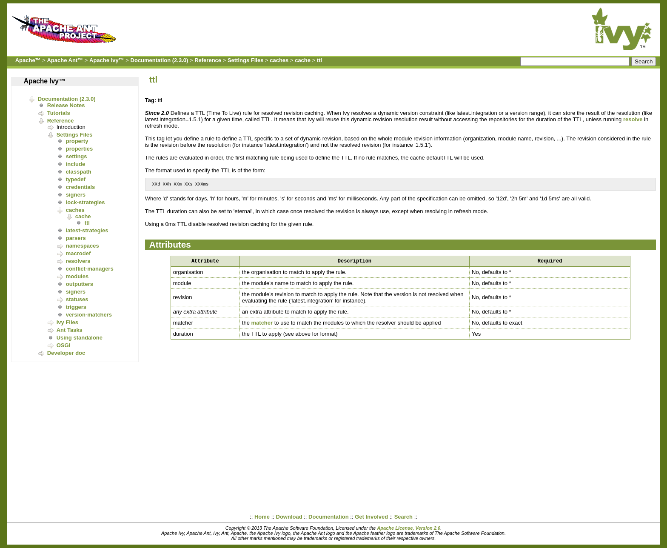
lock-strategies (85, 202)
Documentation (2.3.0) (159, 60)
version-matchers (89, 314)
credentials (80, 187)
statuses (77, 299)
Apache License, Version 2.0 (408, 528)
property (77, 141)
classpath (78, 171)
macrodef (78, 253)
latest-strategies (87, 230)
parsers (76, 238)
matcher (262, 325)
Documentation (328, 517)
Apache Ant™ (65, 60)
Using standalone (80, 337)
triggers (76, 307)
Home (262, 517)
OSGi (64, 345)
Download (289, 517)
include (76, 164)
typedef (76, 179)
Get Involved (371, 517)
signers (76, 194)
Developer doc (66, 353)
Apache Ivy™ (106, 60)
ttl (319, 60)
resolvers (78, 261)
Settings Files (246, 60)
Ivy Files (67, 322)
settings (76, 156)
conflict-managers (90, 268)
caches (279, 60)
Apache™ (28, 60)
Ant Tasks (70, 330)
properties (79, 149)
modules (77, 276)
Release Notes (66, 105)
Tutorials (58, 113)
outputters (79, 284)
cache (303, 60)
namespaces (82, 246)
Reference (207, 60)
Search (403, 517)
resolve (633, 119)
